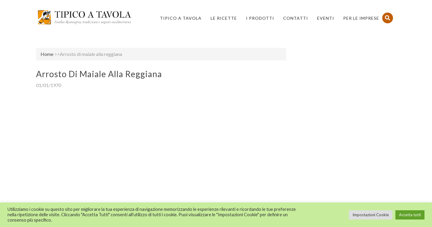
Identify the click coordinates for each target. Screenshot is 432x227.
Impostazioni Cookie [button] (370, 214)
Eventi (325, 18)
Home (46, 54)
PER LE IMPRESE (361, 18)
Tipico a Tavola (181, 18)
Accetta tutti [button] (410, 214)
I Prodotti (260, 18)
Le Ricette (224, 18)
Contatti (295, 18)
